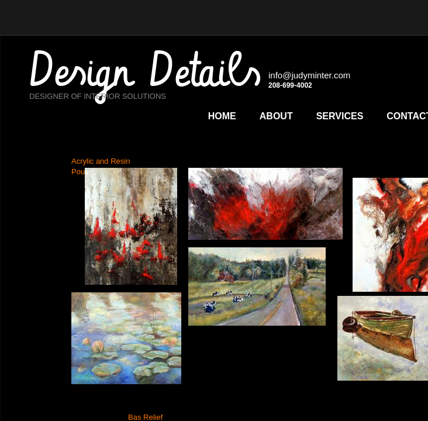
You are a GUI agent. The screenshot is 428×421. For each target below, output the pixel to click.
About (276, 116)
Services (340, 116)
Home (222, 116)
